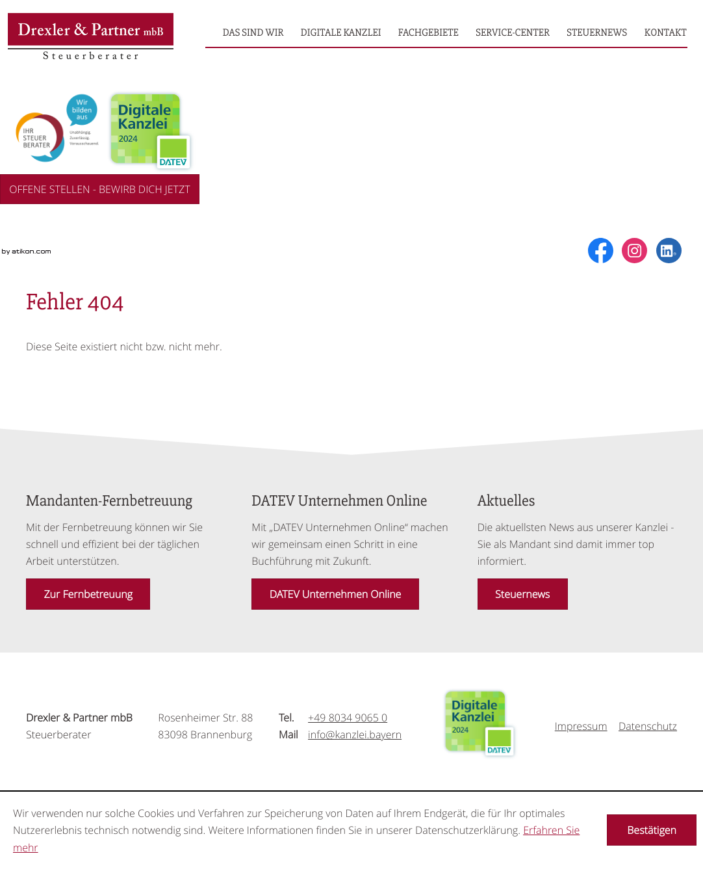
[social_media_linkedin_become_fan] (669, 250)
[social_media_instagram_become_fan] (634, 250)
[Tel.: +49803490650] (347, 717)
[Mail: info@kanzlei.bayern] (355, 734)
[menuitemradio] (253, 32)
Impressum (581, 726)
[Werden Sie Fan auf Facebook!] (600, 250)
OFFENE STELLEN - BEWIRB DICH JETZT (99, 189)
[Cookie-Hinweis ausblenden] (652, 830)
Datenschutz (648, 726)
